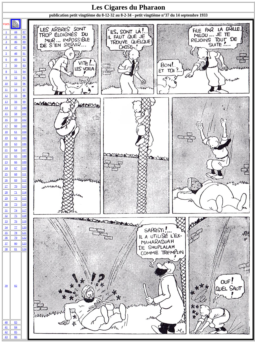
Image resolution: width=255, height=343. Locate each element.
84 (15, 327)
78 (15, 232)
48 (15, 53)
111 (24, 174)
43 (6, 337)
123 (24, 243)
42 (6, 332)
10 (6, 83)
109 (24, 162)
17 (6, 125)
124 (24, 249)
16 (6, 119)
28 (6, 192)
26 (6, 180)
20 (6, 144)
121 (24, 232)
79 (15, 237)
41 (6, 327)
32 (6, 215)
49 (15, 59)
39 (6, 285)
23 (6, 162)
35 (6, 232)
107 (24, 150)
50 (15, 65)
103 (24, 125)
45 (15, 36)
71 (15, 192)
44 (15, 32)
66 (15, 162)
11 (6, 89)
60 (15, 125)
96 (24, 83)
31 (6, 210)
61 (15, 131)
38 (6, 249)
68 (15, 174)
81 (15, 249)
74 (15, 210)
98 (24, 95)
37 (6, 243)
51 (15, 71)
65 (15, 156)
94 (24, 71)
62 (15, 138)
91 (24, 53)
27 (6, 186)
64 (15, 150)
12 (6, 95)
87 (24, 32)
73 (15, 204)
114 (24, 192)
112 (24, 180)
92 (24, 59)
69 (15, 180)
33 (6, 221)
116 (24, 204)
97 (24, 89)
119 (24, 221)
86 (15, 337)
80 (15, 243)
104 (24, 131)
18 (6, 131)
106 (24, 144)
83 (15, 322)
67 (15, 168)
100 (24, 107)
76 (15, 221)
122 (24, 237)
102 (24, 119)
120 (24, 227)
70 (15, 186)
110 (24, 168)
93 (24, 65)
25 (6, 174)
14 (6, 107)
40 (6, 322)
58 (15, 113)
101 (24, 113)
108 (24, 156)
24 (6, 168)
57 (15, 107)
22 (6, 156)
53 (15, 83)
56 (15, 101)
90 (24, 47)
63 (15, 144)
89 (24, 41)
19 (6, 138)
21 (6, 150)
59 (15, 119)
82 (15, 285)
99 (24, 101)
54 (15, 89)
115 (24, 198)
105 (24, 138)
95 (24, 77)
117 (24, 210)
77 (15, 227)
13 (6, 101)
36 (6, 237)
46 (15, 41)
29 (6, 198)
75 (15, 215)
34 (6, 227)
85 (15, 332)
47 (15, 47)
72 (15, 198)
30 (6, 204)
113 (24, 186)
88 (24, 36)
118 (24, 215)
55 (15, 95)
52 (15, 77)
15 (6, 113)
